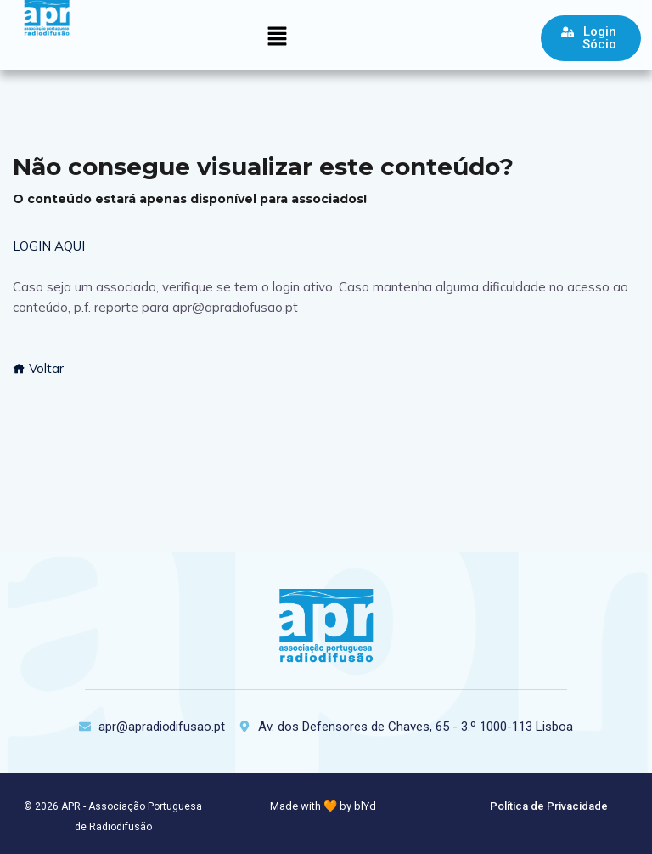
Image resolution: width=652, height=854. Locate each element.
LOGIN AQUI (49, 246)
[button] (277, 37)
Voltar (38, 368)
